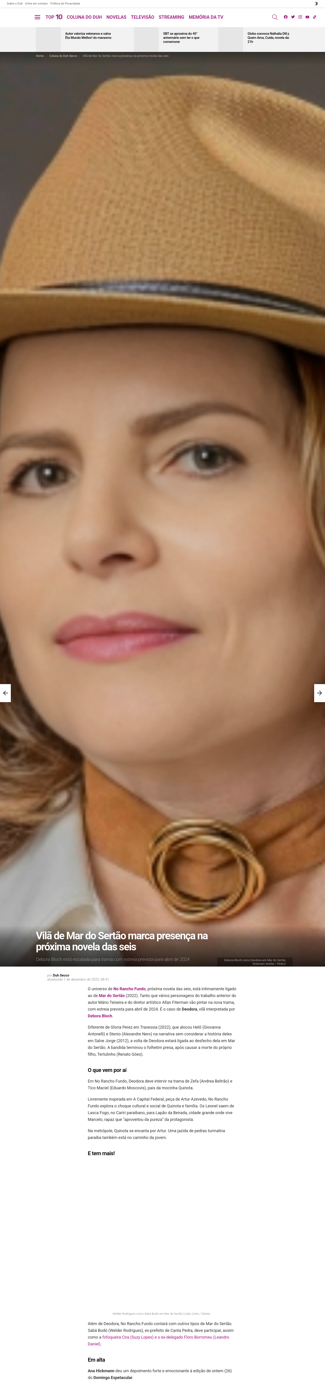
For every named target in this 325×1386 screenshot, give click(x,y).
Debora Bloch (100, 1026)
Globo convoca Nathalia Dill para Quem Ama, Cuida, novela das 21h (271, 48)
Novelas (116, 22)
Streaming (171, 22)
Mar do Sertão (112, 1006)
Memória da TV (206, 22)
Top (54, 22)
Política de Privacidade (65, 3)
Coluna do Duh (84, 22)
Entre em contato (36, 3)
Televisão (142, 22)
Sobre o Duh (15, 3)
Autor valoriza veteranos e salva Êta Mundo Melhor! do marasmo (88, 46)
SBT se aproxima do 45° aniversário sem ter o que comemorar (181, 48)
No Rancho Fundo (130, 999)
